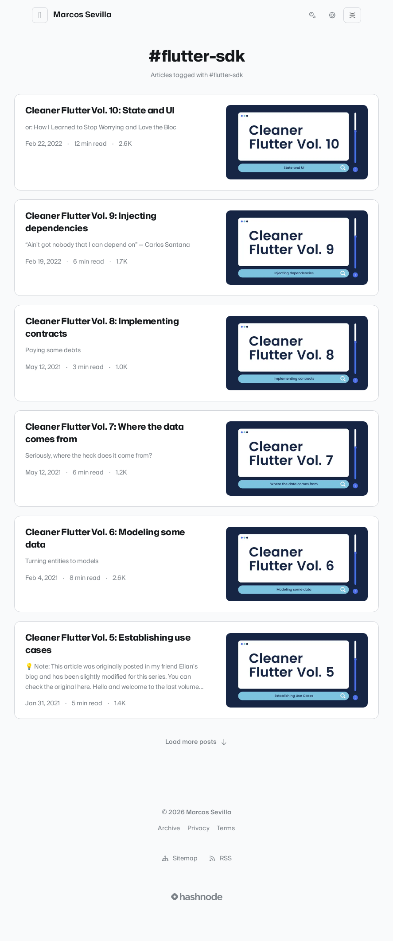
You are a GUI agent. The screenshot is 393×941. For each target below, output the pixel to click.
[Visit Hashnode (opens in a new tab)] (196, 897)
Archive (169, 828)
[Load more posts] (196, 742)
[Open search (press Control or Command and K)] (312, 15)
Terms (226, 828)
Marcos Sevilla (82, 15)
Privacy (198, 828)
